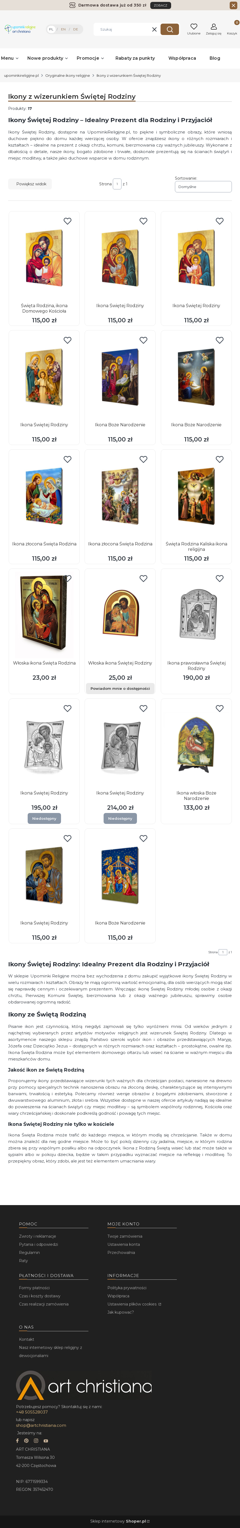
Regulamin (29, 1252)
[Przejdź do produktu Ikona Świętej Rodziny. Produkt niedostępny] (44, 744)
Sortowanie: (186, 178)
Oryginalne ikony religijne (67, 75)
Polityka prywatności (126, 1287)
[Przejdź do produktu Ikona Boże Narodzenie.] (120, 376)
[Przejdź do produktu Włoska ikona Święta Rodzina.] (44, 614)
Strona (105, 184)
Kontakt (26, 1339)
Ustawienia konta (123, 1244)
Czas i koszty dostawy (39, 1296)
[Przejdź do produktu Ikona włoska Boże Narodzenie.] (196, 744)
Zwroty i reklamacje (37, 1236)
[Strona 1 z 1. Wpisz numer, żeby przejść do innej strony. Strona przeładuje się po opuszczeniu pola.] (117, 184)
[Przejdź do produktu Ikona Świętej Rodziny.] (120, 257)
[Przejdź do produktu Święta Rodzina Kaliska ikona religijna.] (196, 495)
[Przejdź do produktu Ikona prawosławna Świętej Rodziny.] (196, 614)
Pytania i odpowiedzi (38, 1244)
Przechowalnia (121, 1252)
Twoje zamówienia (124, 1236)
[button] (170, 29)
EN (63, 29)
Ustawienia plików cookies (132, 1304)
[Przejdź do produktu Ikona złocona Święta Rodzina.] (44, 495)
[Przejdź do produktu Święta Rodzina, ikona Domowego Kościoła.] (44, 257)
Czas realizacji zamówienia (44, 1304)
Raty (23, 1260)
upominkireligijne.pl (21, 75)
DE (75, 29)
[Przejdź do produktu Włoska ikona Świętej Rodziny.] (120, 614)
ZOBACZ (161, 5)
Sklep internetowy (118, 1521)
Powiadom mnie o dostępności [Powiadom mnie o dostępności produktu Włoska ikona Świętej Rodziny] (120, 688)
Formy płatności (34, 1287)
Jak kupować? (120, 1312)
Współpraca (118, 1296)
